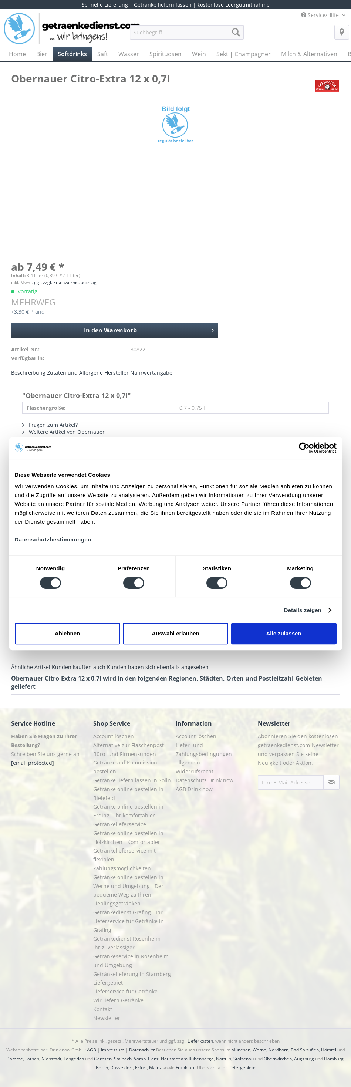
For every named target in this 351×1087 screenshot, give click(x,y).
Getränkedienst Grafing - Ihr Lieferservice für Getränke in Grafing (128, 921)
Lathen (32, 1059)
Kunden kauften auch (78, 667)
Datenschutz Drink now (204, 780)
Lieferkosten (200, 1041)
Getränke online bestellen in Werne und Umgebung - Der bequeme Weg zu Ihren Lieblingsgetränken (128, 890)
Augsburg (304, 1059)
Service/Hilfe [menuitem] (320, 14)
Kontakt (102, 1009)
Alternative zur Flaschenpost (128, 745)
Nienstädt (51, 1059)
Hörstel (328, 1050)
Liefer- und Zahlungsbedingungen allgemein (204, 754)
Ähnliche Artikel (30, 667)
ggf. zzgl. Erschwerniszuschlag (65, 282)
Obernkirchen (278, 1059)
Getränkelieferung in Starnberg (132, 974)
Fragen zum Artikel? (50, 424)
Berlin (102, 1067)
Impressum (112, 1050)
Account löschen (113, 736)
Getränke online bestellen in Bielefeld (128, 793)
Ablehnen (67, 633)
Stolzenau (243, 1059)
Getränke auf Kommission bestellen (125, 767)
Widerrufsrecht (194, 771)
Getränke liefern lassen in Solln (132, 780)
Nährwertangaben (153, 372)
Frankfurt (185, 1067)
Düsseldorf (121, 1067)
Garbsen (103, 1059)
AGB (91, 1050)
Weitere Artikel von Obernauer (63, 431)
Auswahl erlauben (175, 633)
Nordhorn (278, 1050)
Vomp (140, 1059)
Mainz (155, 1067)
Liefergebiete (242, 1067)
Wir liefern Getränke (118, 1000)
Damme (14, 1059)
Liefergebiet (108, 982)
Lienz (153, 1059)
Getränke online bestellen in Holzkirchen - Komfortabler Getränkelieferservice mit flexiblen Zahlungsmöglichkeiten (128, 851)
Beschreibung (28, 372)
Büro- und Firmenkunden (124, 753)
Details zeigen (302, 610)
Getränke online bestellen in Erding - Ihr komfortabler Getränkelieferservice (128, 815)
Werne (259, 1050)
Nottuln (223, 1059)
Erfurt (141, 1067)
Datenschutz (142, 1050)
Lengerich (74, 1059)
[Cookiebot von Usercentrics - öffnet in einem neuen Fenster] (304, 447)
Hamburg (334, 1059)
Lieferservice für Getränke (125, 991)
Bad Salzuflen (305, 1050)
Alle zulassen (283, 633)
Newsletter (106, 1018)
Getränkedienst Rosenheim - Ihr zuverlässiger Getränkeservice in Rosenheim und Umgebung (131, 951)
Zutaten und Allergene (75, 372)
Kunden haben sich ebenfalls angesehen (158, 667)
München (240, 1050)
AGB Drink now (194, 789)
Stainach (123, 1059)
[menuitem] (187, 36)
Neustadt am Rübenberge (187, 1059)
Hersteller (116, 372)
